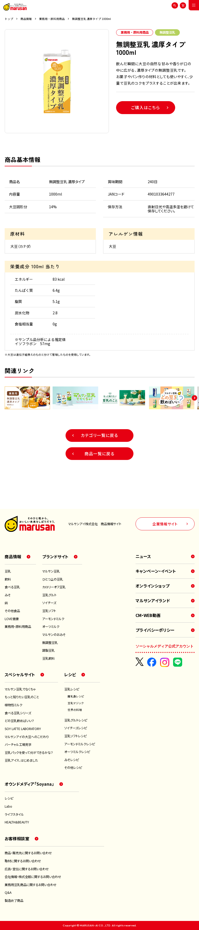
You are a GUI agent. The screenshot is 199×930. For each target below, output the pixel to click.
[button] (194, 397)
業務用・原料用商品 (52, 18)
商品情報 (26, 18)
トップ (9, 18)
